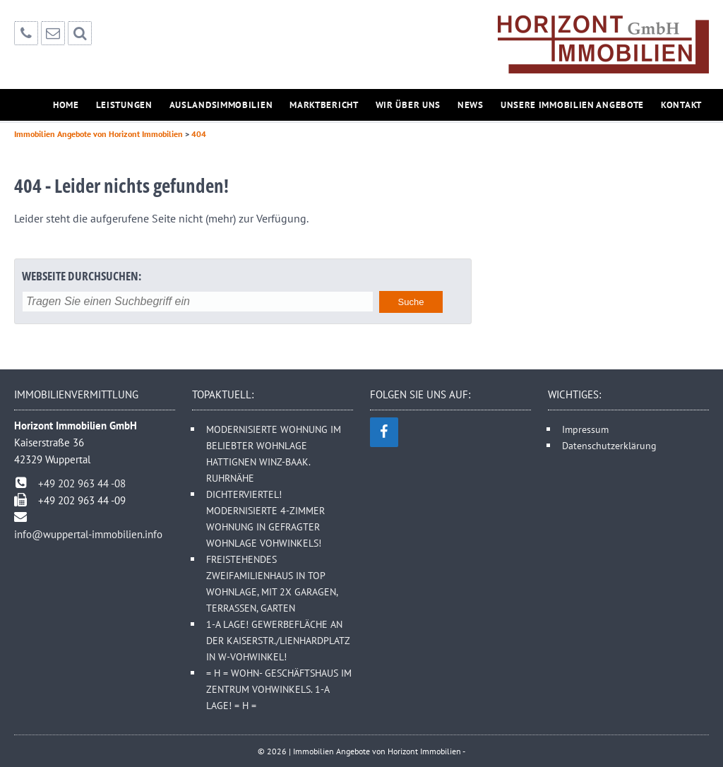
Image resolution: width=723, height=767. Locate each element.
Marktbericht (323, 105)
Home (66, 105)
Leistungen (124, 105)
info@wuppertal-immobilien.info (88, 534)
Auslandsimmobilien (221, 105)
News (471, 105)
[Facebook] (384, 432)
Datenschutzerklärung (609, 445)
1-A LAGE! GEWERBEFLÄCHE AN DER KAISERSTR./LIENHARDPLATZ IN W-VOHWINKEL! (277, 640)
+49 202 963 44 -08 (82, 483)
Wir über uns (408, 105)
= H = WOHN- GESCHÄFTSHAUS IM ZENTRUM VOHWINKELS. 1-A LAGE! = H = (279, 689)
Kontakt (681, 105)
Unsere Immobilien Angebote (572, 105)
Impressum (585, 429)
